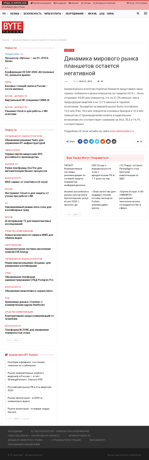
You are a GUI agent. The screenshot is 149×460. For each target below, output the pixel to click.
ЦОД (101, 13)
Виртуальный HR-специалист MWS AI (27, 100)
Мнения (74, 3)
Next (77, 215)
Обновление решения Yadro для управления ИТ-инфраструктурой (25, 142)
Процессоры (12, 54)
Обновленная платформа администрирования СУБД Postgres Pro (29, 278)
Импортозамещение (40, 3)
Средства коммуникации (19, 231)
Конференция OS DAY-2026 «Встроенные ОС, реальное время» (29, 74)
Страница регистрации (66, 440)
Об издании (15, 431)
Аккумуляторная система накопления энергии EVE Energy (28, 250)
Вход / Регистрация (137, 3)
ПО (4, 13)
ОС (22, 54)
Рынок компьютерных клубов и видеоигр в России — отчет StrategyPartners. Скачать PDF (26, 376)
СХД (7, 298)
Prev (68, 215)
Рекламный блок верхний (24, 444)
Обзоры (86, 3)
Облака (14, 13)
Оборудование (75, 13)
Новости (69, 50)
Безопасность (33, 13)
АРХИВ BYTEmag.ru (80, 435)
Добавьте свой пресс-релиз (25, 440)
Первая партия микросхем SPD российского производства (23, 156)
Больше (121, 13)
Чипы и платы (52, 13)
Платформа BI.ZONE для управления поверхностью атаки (27, 331)
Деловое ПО (20, 96)
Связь (110, 13)
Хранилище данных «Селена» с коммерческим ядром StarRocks (25, 303)
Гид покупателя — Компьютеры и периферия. (60, 431)
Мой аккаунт (98, 440)
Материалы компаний (104, 3)
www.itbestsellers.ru (122, 131)
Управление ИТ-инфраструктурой (23, 136)
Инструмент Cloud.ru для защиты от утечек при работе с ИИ (27, 195)
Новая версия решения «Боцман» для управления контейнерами (28, 264)
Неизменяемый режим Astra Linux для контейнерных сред (28, 208)
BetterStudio (135, 455)
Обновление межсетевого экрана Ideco (29, 290)
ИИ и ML (92, 13)
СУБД (8, 273)
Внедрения (60, 3)
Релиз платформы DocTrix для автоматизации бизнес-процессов (26, 169)
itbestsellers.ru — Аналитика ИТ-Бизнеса (34, 435)
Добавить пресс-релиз (13, 7)
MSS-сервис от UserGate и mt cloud (26, 181)
